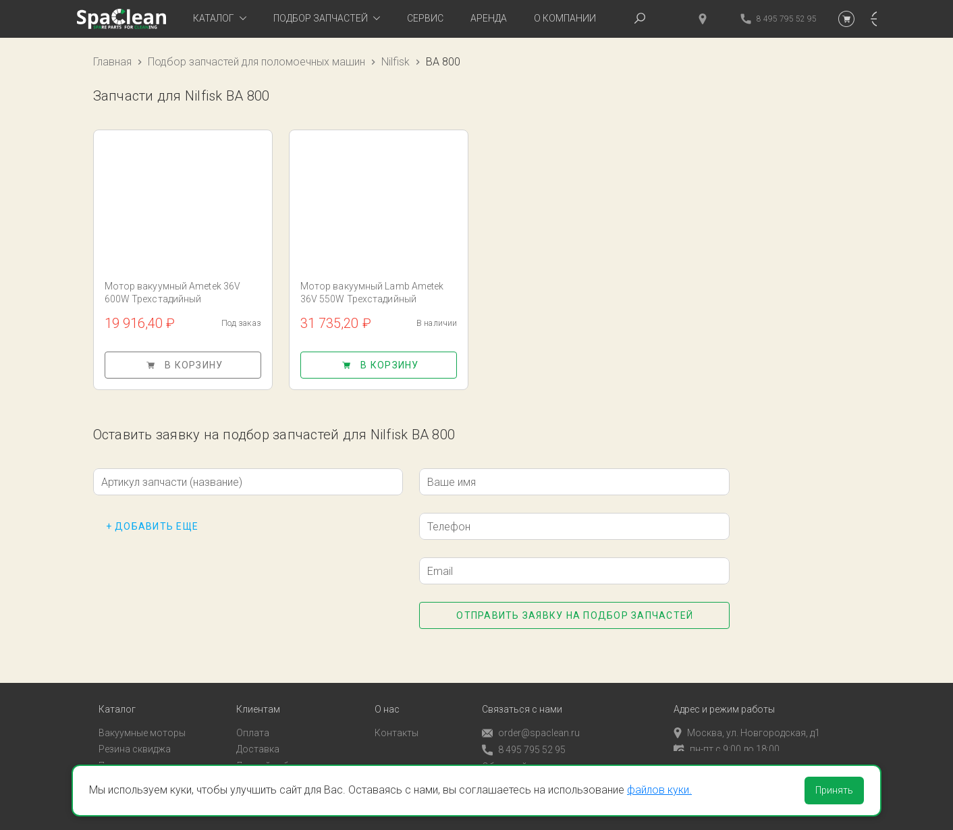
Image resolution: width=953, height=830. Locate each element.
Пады (110, 755)
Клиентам (258, 699)
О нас (387, 699)
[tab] (220, 19)
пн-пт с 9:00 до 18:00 (727, 739)
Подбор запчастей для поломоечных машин (256, 61)
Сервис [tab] (425, 18)
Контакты (396, 722)
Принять (834, 790)
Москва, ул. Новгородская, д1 (747, 722)
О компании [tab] (565, 18)
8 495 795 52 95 (524, 739)
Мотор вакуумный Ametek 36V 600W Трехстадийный (173, 292)
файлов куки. (659, 789)
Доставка (257, 739)
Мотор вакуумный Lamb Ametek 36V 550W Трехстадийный (372, 292)
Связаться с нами (522, 699)
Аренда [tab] (488, 18)
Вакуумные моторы (142, 722)
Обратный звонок (522, 755)
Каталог (117, 699)
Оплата (252, 722)
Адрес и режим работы (724, 699)
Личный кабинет (272, 755)
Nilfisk (395, 61)
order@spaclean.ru (531, 722)
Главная (112, 61)
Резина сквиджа (135, 739)
